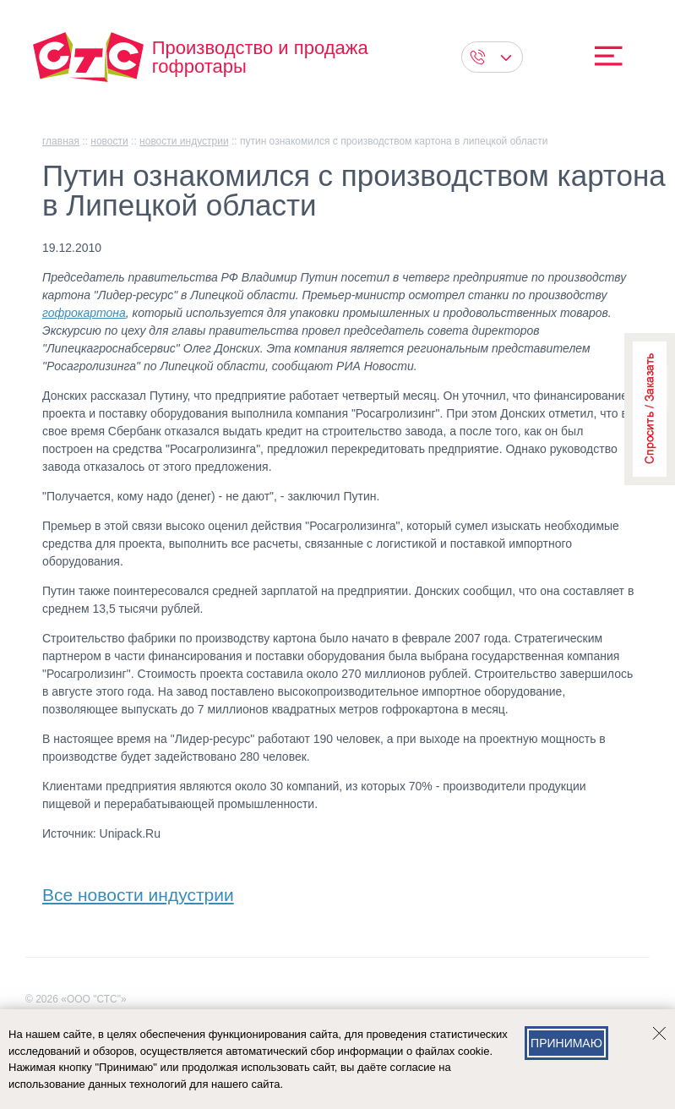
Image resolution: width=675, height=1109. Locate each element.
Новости (109, 141)
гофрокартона (84, 313)
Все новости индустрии (138, 891)
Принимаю (566, 1043)
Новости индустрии (184, 141)
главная (60, 141)
